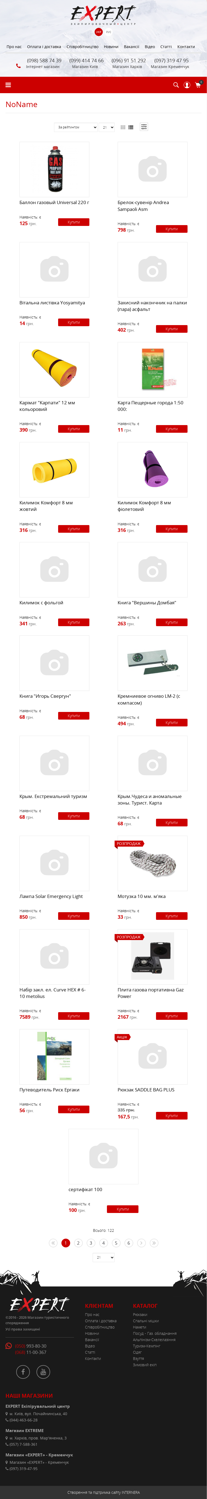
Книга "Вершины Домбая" (147, 602)
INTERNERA (131, 1492)
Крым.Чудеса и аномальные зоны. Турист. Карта (150, 799)
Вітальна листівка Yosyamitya (52, 302)
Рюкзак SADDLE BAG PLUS (146, 1089)
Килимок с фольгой (41, 602)
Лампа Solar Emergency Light (51, 896)
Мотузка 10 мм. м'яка (142, 896)
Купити (74, 222)
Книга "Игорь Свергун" (45, 696)
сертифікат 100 (85, 1189)
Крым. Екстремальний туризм (53, 796)
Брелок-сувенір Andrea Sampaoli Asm (143, 205)
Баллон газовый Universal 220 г (54, 202)
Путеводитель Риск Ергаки (49, 1089)
